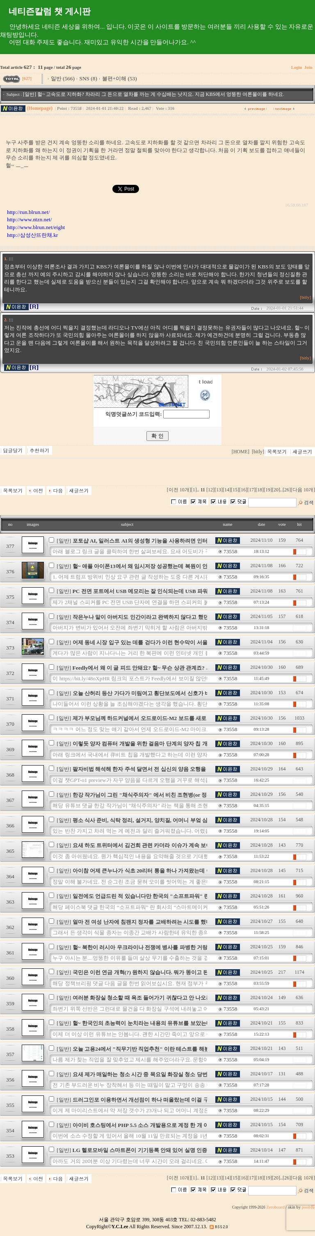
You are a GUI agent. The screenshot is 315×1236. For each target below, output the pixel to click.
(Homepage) (39, 108)
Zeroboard (275, 1207)
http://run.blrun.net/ (28, 212)
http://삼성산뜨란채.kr (32, 235)
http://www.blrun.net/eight (36, 227)
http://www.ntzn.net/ (29, 219)
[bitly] (305, 297)
